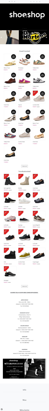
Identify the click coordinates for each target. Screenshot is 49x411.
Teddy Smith (36, 68)
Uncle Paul (6, 105)
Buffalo (20, 188)
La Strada (6, 206)
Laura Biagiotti (36, 225)
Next (46, 37)
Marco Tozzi (7, 68)
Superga (20, 225)
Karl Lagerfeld (7, 188)
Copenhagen (36, 262)
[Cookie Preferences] (2, 409)
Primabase (20, 68)
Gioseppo (6, 280)
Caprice (20, 105)
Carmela (20, 206)
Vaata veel (24, 166)
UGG (5, 262)
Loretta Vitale (36, 105)
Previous (1, 37)
